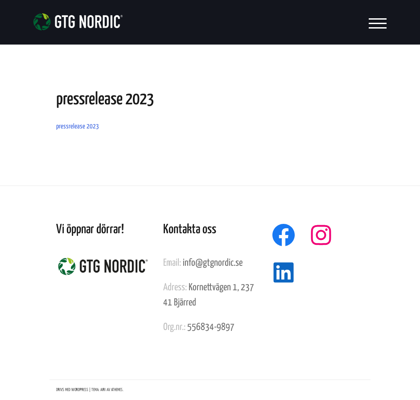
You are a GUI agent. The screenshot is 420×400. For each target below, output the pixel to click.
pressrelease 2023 (77, 126)
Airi (103, 390)
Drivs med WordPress (72, 390)
